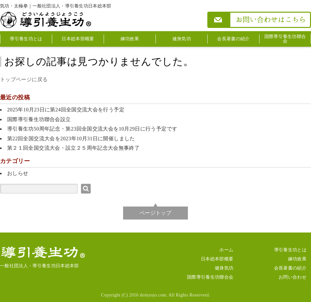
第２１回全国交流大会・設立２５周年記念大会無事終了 (73, 148)
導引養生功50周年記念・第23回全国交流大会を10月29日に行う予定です (92, 129)
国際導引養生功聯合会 (285, 39)
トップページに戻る (24, 79)
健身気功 (181, 39)
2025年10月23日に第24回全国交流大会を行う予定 (65, 109)
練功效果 (130, 39)
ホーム (226, 249)
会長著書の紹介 (233, 39)
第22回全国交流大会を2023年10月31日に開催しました (71, 138)
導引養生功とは (26, 39)
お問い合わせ (292, 277)
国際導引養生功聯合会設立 (39, 119)
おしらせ (17, 173)
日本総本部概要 (78, 39)
